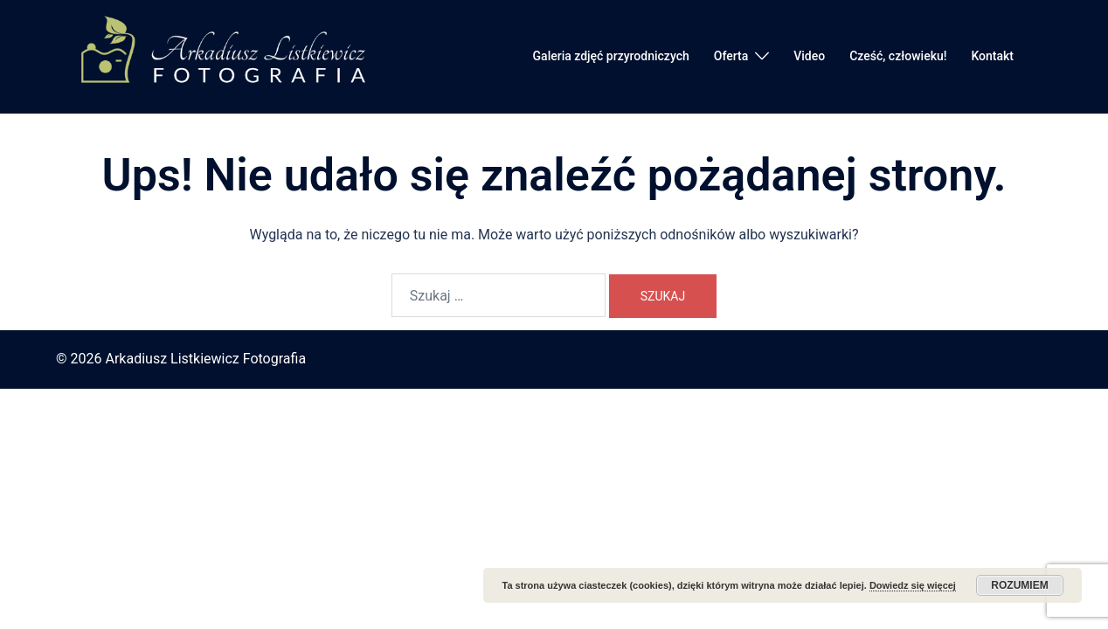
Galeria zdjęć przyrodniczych (611, 56)
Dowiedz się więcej (912, 585)
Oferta (731, 56)
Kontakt (992, 56)
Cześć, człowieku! (897, 56)
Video (809, 56)
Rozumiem (1019, 585)
